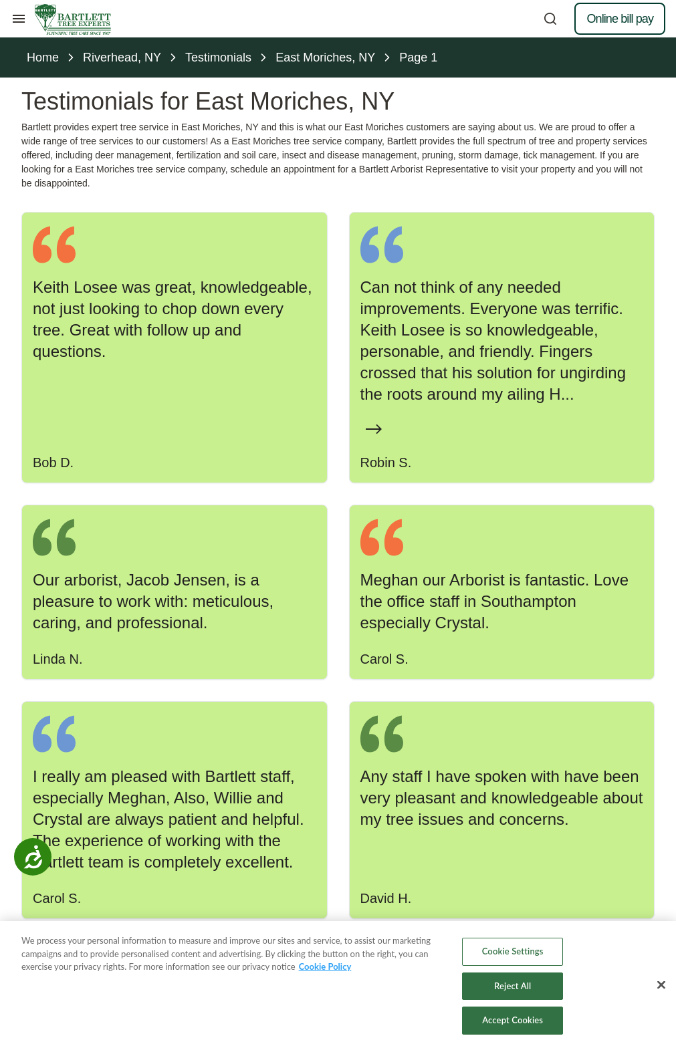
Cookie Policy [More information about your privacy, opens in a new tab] (325, 969)
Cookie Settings (513, 953)
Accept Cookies (512, 1022)
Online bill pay (619, 18)
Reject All (512, 987)
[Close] (661, 987)
